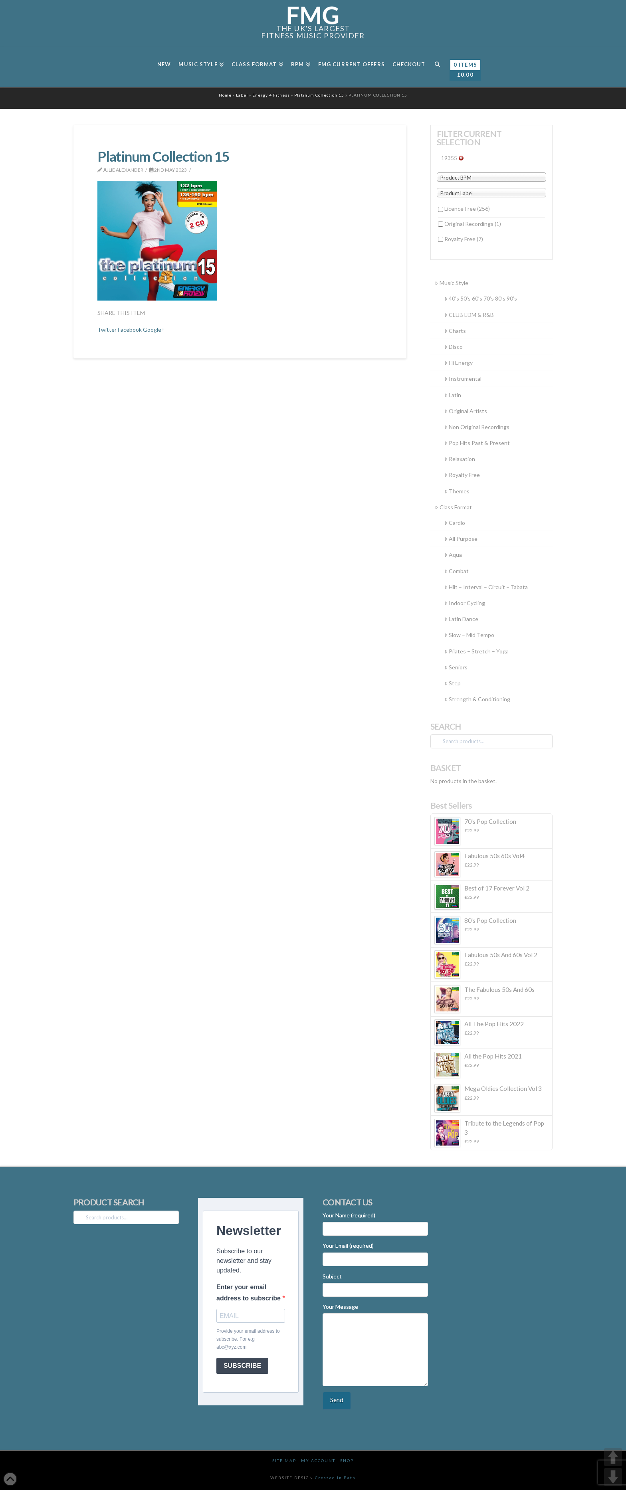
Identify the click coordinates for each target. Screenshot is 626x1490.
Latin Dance (461, 618)
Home (225, 95)
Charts (455, 330)
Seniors (456, 667)
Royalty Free (463, 238)
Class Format (453, 507)
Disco (453, 346)
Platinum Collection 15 (319, 95)
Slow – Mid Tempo (469, 634)
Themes (457, 491)
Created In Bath (335, 1477)
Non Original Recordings (476, 426)
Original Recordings (472, 223)
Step (452, 683)
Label (242, 95)
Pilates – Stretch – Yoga (476, 651)
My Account (318, 1460)
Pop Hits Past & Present (477, 442)
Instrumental (462, 378)
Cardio (454, 522)
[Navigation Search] (437, 67)
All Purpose (460, 538)
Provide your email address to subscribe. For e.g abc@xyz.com (248, 1339)
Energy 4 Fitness (271, 95)
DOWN (613, 1477)
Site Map (284, 1460)
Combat (456, 571)
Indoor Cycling (464, 603)
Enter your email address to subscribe (249, 1292)
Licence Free (467, 208)
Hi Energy (458, 362)
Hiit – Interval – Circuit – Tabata (486, 587)
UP (613, 1457)
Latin (452, 395)
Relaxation (459, 458)
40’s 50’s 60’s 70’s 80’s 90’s (480, 298)
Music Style (451, 282)
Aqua (453, 554)
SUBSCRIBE (242, 1365)
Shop (347, 1460)
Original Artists (465, 411)
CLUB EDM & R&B (469, 314)
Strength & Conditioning (477, 699)
